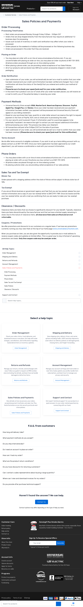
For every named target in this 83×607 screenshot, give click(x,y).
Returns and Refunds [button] (41, 260)
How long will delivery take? (13, 432)
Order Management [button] (41, 253)
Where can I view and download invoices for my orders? (24, 478)
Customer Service (10, 15)
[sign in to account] (75, 8)
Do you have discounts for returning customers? (21, 467)
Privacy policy (6, 598)
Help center (5, 531)
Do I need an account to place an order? (18, 450)
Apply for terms (7, 566)
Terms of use (17, 598)
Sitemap (27, 598)
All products (5, 548)
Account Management (62, 380)
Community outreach (9, 580)
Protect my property (8, 577)
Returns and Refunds (20, 380)
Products (30, 9)
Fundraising (5, 583)
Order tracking (6, 526)
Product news (6, 545)
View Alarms (68, 528)
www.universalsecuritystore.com (65, 229)
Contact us (5, 534)
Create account (7, 561)
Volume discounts (7, 563)
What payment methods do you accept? (18, 438)
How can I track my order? (13, 455)
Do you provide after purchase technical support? (22, 484)
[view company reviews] (62, 577)
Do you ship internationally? (13, 444)
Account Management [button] (41, 264)
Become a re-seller (8, 569)
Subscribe (60, 543)
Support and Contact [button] (41, 295)
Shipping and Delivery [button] (41, 257)
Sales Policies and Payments (28, 15)
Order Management (21, 348)
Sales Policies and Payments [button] (41, 268)
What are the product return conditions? (18, 461)
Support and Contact (62, 410)
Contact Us (41, 502)
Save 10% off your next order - (60, 3)
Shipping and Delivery (62, 348)
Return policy (6, 528)
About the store (7, 542)
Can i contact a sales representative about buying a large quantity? (29, 473)
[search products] (64, 8)
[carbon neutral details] (41, 576)
